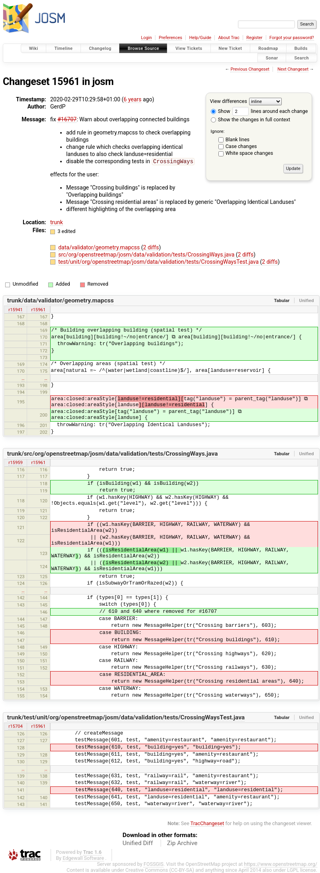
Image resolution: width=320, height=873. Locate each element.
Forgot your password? (291, 37)
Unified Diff (138, 842)
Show (220, 111)
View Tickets (188, 48)
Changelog (100, 48)
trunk (56, 222)
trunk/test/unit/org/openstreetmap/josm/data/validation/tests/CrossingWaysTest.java (126, 717)
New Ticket (230, 48)
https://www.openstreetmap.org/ (280, 864)
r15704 (15, 726)
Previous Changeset (249, 69)
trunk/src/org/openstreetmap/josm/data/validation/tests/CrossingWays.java (112, 453)
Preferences (170, 37)
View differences (228, 101)
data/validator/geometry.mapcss (99, 247)
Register (254, 37)
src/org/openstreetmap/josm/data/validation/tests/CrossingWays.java (147, 254)
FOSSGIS (153, 864)
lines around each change (270, 111)
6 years (132, 99)
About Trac (229, 37)
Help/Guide (200, 37)
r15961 (38, 309)
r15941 (15, 309)
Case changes (241, 146)
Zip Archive (182, 842)
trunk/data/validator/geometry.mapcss (60, 300)
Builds (301, 48)
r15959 (15, 462)
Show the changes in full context (250, 119)
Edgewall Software (83, 858)
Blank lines (237, 139)
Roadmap (268, 48)
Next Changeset (292, 69)
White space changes (249, 153)
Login (146, 37)
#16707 (67, 119)
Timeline (63, 48)
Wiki (33, 48)
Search (301, 57)
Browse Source (143, 48)
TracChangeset (207, 823)
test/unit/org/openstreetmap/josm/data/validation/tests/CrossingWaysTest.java (159, 261)
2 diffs (151, 247)
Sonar (272, 57)
